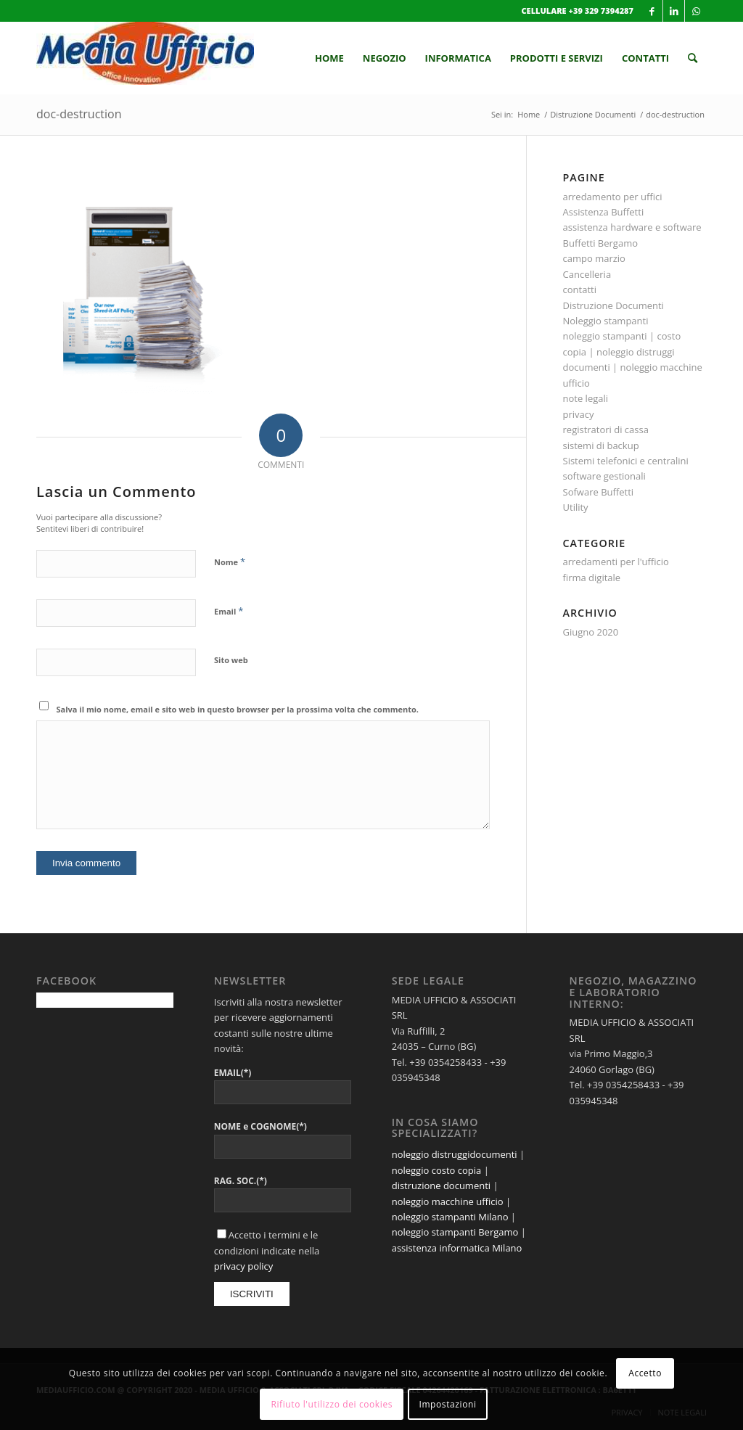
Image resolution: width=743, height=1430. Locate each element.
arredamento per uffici (612, 196)
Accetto (645, 1373)
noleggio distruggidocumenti (454, 1154)
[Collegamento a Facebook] (651, 11)
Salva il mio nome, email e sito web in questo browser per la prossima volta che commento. (238, 709)
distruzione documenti (441, 1185)
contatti (579, 289)
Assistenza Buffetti (603, 211)
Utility (575, 507)
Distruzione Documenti (613, 305)
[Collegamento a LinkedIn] (673, 11)
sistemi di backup (601, 445)
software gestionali (604, 475)
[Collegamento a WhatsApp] (696, 11)
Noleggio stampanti (606, 320)
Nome (229, 561)
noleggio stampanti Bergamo (455, 1231)
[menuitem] (329, 58)
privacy (578, 414)
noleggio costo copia (437, 1170)
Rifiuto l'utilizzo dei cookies (332, 1404)
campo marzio (594, 258)
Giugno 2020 (591, 631)
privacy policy (243, 1266)
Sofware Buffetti (598, 491)
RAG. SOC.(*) (240, 1181)
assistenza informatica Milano (457, 1247)
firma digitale (592, 577)
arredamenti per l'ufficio (616, 561)
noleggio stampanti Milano (450, 1216)
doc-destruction (79, 114)
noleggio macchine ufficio (448, 1201)
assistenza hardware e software (632, 227)
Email (228, 610)
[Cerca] (692, 58)
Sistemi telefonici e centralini (626, 460)
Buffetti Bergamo (601, 243)
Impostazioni (447, 1404)
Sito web (231, 659)
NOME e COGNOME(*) (260, 1126)
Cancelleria (587, 274)
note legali (586, 398)
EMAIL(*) (233, 1073)
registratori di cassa (606, 429)
